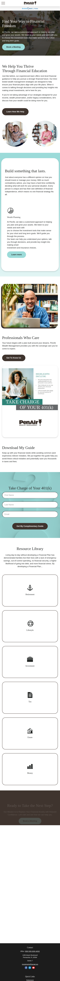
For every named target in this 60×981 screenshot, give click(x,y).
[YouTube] (33, 967)
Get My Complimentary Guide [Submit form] (30, 526)
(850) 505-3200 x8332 (32, 951)
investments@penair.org (30, 964)
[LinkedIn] (29, 967)
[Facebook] (26, 967)
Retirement (30, 980)
